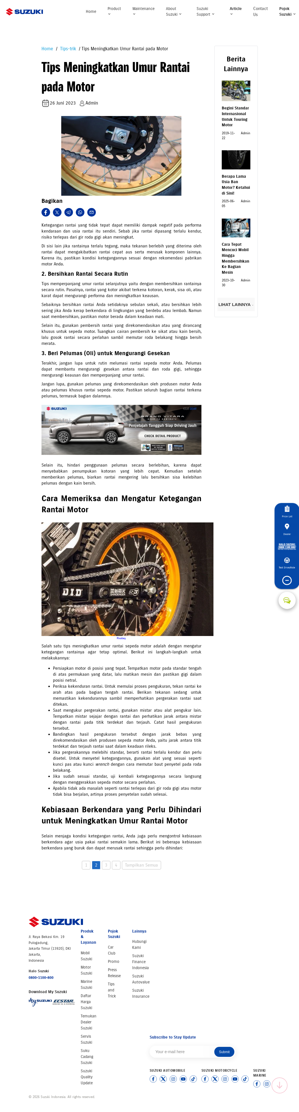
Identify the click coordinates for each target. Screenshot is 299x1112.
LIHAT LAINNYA (236, 304)
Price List (287, 512)
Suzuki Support (206, 11)
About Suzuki (174, 11)
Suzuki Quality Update (87, 1077)
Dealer (287, 529)
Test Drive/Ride (287, 563)
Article (236, 11)
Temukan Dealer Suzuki (88, 1022)
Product (114, 11)
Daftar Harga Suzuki (86, 1001)
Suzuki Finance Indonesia (140, 961)
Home (91, 11)
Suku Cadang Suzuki (87, 1056)
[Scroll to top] (280, 1085)
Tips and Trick (112, 990)
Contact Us (260, 11)
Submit (224, 1052)
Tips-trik (67, 48)
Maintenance (143, 11)
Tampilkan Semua (141, 865)
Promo (113, 961)
